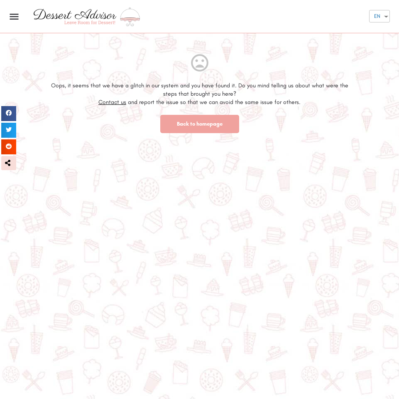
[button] (8, 163)
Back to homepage (200, 124)
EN (377, 16)
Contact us (112, 102)
